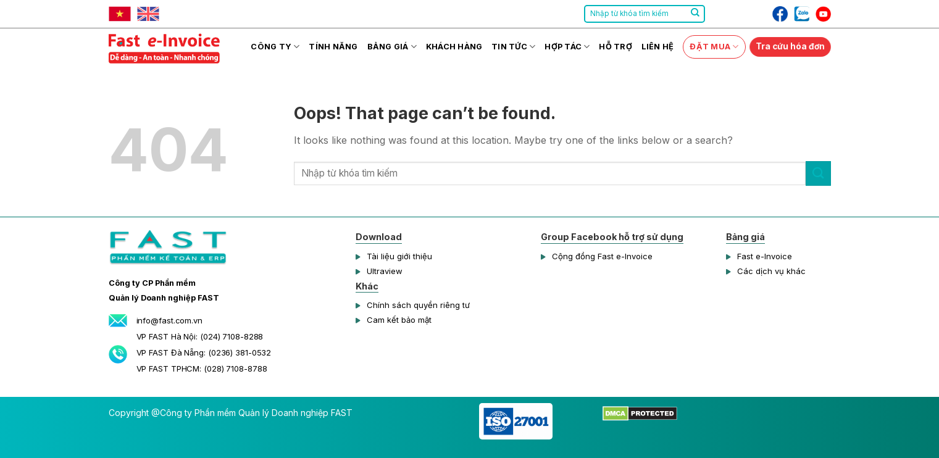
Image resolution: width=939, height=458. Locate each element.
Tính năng (333, 46)
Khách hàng (454, 46)
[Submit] (695, 14)
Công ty (275, 46)
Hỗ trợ (615, 46)
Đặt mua (714, 46)
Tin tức (513, 46)
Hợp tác (567, 46)
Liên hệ (657, 46)
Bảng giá (392, 46)
